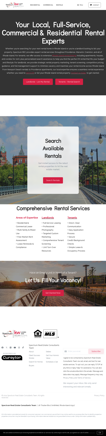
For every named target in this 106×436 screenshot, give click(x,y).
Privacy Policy (99, 395)
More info (92, 432)
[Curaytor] (12, 360)
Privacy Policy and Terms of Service (76, 378)
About (31, 352)
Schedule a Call (52, 362)
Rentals (59, 5)
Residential (35, 5)
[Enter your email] (77, 351)
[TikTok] (23, 347)
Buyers (31, 366)
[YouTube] (15, 347)
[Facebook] (2, 347)
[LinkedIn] (10, 347)
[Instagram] (19, 347)
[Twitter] (6, 347)
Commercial (48, 5)
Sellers (48, 352)
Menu (80, 5)
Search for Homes (36, 362)
